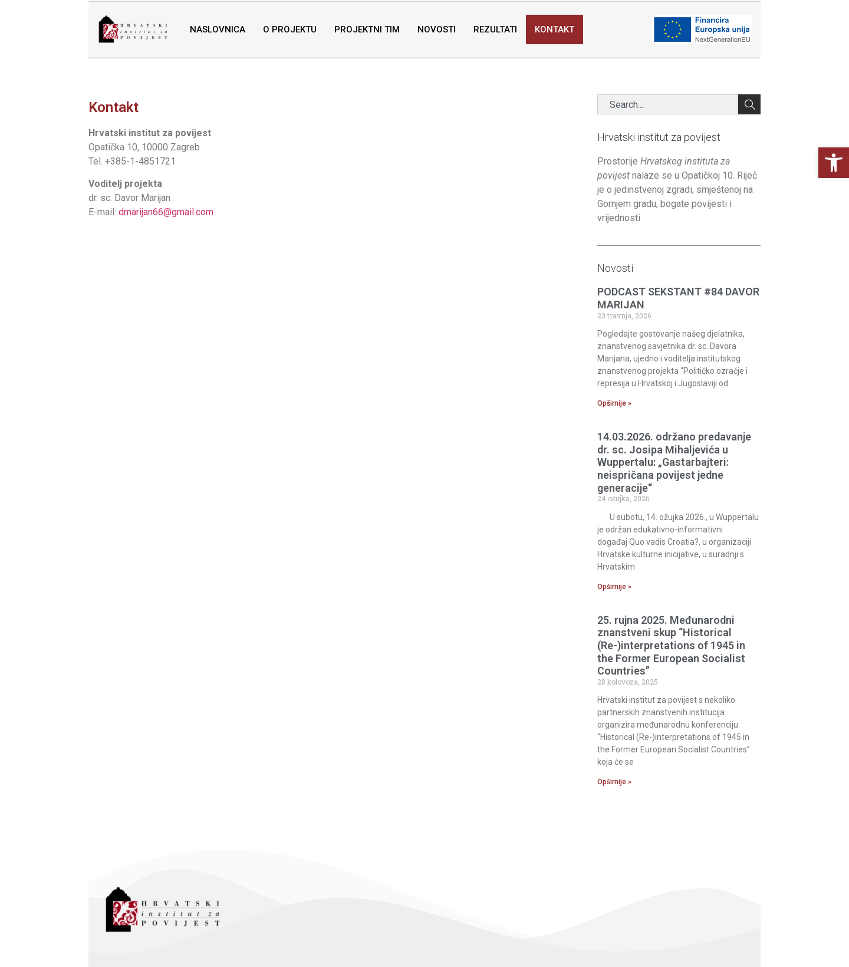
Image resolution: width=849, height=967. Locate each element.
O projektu (290, 29)
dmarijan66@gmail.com (166, 212)
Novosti (436, 29)
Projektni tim (367, 29)
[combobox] (668, 104)
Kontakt (554, 29)
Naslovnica (217, 29)
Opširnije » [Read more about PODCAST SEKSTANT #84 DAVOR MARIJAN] (614, 403)
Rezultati (495, 29)
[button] (833, 162)
